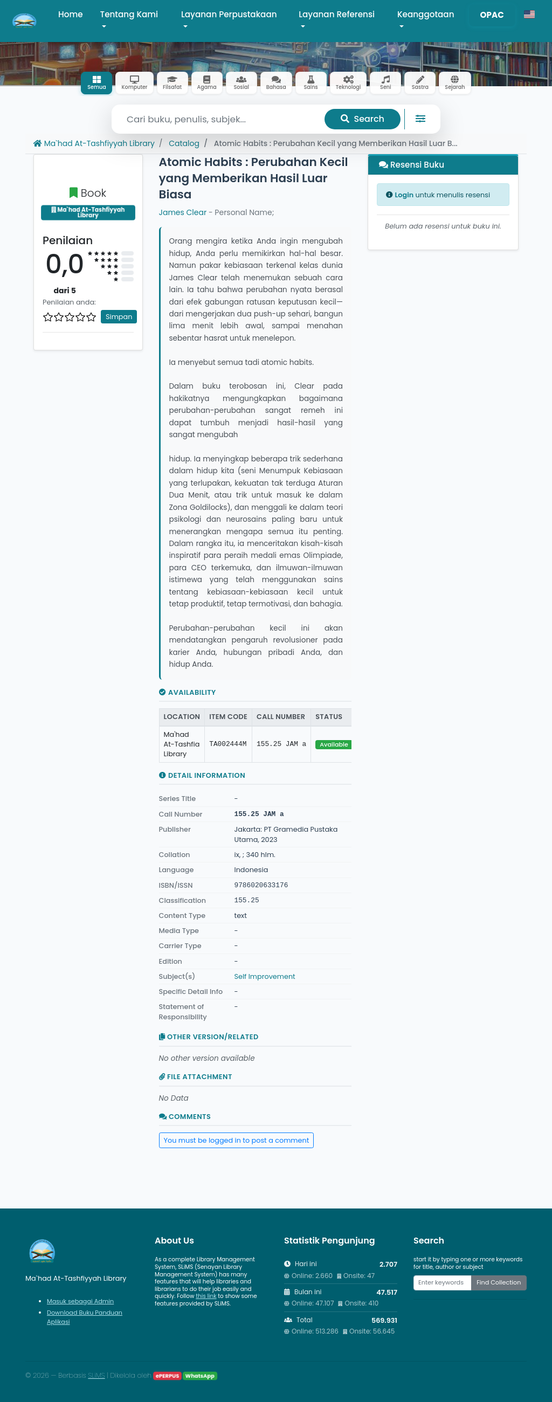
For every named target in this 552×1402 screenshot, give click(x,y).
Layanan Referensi (337, 14)
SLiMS (96, 1375)
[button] (529, 14)
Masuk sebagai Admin (80, 1301)
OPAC (492, 14)
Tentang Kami (129, 14)
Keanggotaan (425, 14)
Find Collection (499, 1282)
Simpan (119, 316)
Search (362, 119)
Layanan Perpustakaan (229, 14)
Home (70, 14)
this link (206, 1296)
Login (404, 194)
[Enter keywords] (442, 1282)
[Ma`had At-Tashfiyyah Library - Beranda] (25, 21)
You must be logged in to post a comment (236, 1140)
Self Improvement (264, 976)
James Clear (183, 212)
